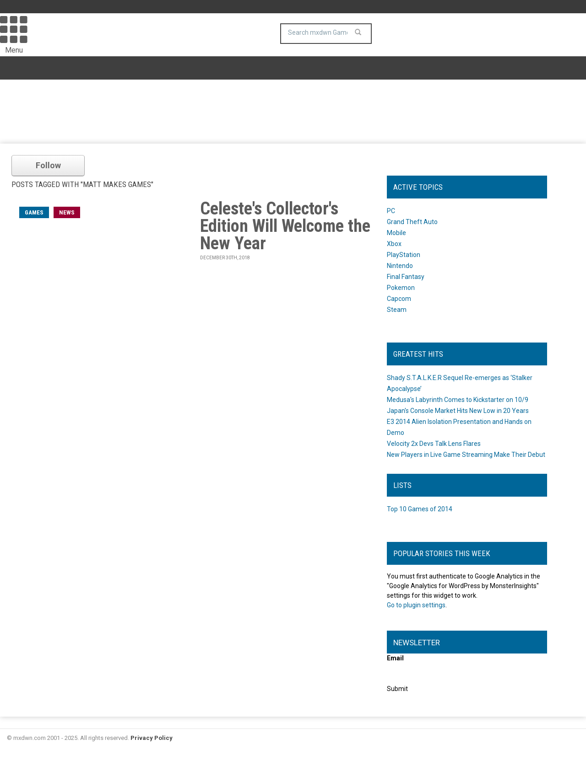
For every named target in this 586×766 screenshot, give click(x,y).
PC (391, 210)
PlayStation (403, 254)
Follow (48, 165)
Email (395, 658)
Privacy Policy (151, 737)
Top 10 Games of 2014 (419, 509)
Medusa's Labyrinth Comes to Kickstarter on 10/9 (457, 399)
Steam (397, 309)
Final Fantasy (405, 276)
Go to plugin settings (416, 605)
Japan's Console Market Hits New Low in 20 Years (458, 410)
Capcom (399, 298)
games (34, 212)
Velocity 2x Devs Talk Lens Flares (434, 443)
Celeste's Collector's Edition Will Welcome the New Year (285, 225)
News (67, 212)
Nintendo (400, 265)
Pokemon (401, 287)
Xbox (394, 243)
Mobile (396, 232)
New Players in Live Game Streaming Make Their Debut (466, 454)
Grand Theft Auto (412, 221)
